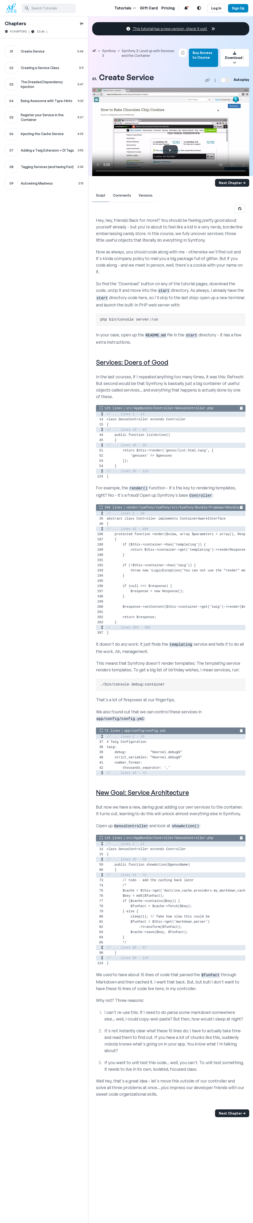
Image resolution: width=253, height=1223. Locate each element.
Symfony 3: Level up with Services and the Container (148, 53)
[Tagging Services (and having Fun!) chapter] (44, 167)
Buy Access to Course (202, 55)
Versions (146, 195)
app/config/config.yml (145, 731)
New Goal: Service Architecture (142, 792)
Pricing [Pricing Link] (168, 8)
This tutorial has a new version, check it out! (170, 28)
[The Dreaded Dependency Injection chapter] (44, 84)
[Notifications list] (186, 8)
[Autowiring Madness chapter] (44, 183)
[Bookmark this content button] (183, 53)
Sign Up (238, 8)
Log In (216, 8)
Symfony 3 (109, 53)
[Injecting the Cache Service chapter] (44, 134)
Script (100, 195)
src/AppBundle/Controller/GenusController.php (169, 408)
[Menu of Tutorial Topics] (134, 8)
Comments (122, 195)
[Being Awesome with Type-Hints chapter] (44, 101)
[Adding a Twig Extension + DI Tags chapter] (44, 150)
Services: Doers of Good (132, 362)
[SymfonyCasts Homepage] (13, 8)
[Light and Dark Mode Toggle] (199, 8)
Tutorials (122, 8)
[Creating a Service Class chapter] (44, 68)
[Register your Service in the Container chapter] (44, 117)
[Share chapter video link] (207, 80)
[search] (48, 8)
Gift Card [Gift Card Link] (149, 8)
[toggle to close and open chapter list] (81, 23)
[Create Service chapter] (44, 51)
